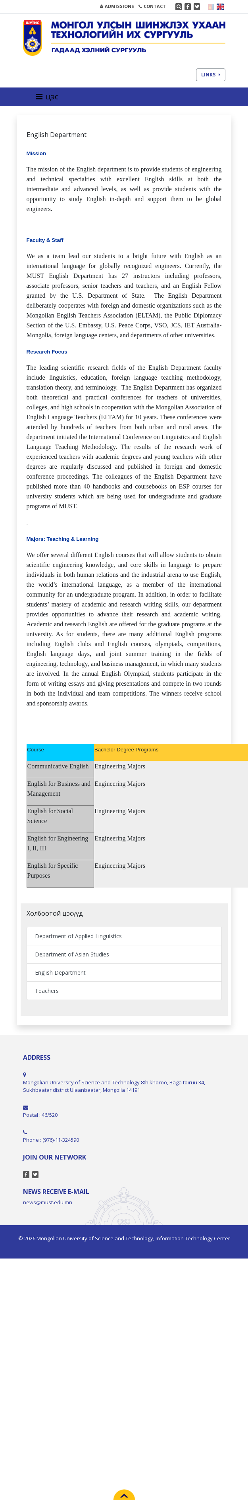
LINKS (210, 74)
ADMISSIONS (117, 6)
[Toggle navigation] (49, 97)
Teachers (47, 990)
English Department (60, 972)
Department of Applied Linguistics (78, 936)
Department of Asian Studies (72, 954)
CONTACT (152, 6)
